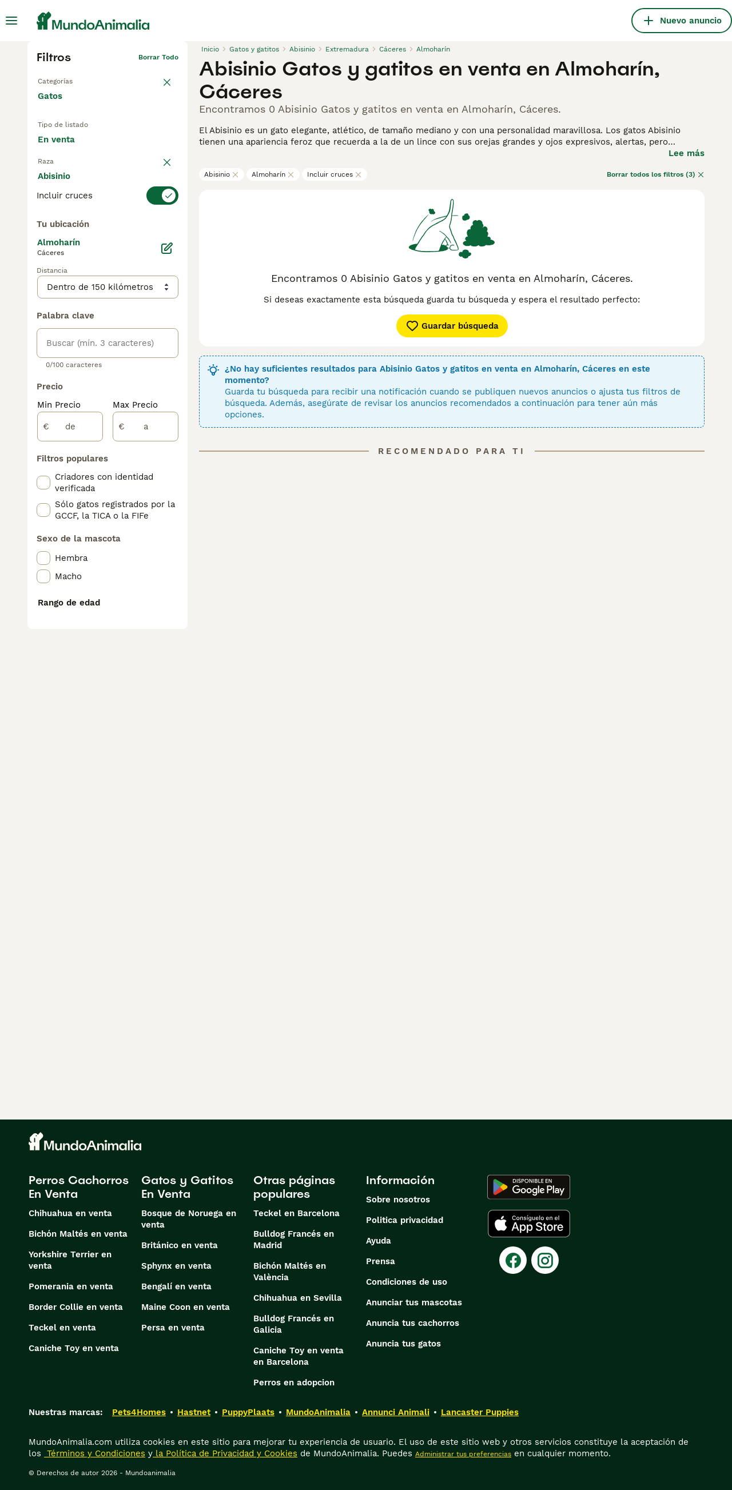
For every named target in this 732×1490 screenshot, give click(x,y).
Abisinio (221, 174)
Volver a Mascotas (69, 75)
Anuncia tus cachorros (412, 1323)
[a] (145, 683)
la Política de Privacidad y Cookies (225, 1453)
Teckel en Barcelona (296, 1213)
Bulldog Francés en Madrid (293, 1239)
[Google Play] (528, 1187)
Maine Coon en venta (185, 1307)
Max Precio (135, 661)
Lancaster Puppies (480, 1412)
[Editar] (167, 504)
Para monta (71, 170)
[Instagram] (545, 1260)
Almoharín (273, 174)
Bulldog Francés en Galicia (293, 1324)
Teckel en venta (62, 1327)
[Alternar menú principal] (11, 20)
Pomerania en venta (71, 1286)
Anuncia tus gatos (403, 1343)
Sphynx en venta (176, 1266)
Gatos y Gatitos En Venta (187, 1187)
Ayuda (378, 1241)
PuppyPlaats (248, 1412)
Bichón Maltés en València (289, 1271)
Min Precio (59, 661)
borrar (167, 198)
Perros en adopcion (294, 1382)
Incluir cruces (334, 174)
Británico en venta (179, 1245)
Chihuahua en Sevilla (297, 1298)
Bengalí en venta (176, 1286)
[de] (70, 683)
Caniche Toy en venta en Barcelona (298, 1356)
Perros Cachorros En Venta (79, 1187)
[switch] (107, 218)
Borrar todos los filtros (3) (656, 174)
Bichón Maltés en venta (78, 1234)
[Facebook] (513, 1260)
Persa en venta (173, 1327)
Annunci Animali (395, 1412)
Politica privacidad (404, 1220)
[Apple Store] (529, 1223)
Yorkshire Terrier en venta (70, 1260)
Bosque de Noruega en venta (188, 1219)
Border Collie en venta (76, 1307)
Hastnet (193, 1412)
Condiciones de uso (406, 1282)
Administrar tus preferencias (463, 1454)
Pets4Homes (139, 1412)
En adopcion (133, 143)
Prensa (380, 1261)
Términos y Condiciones (94, 1453)
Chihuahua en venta (70, 1213)
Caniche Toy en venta (74, 1348)
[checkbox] (43, 275)
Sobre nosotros (398, 1199)
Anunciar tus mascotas (414, 1302)
